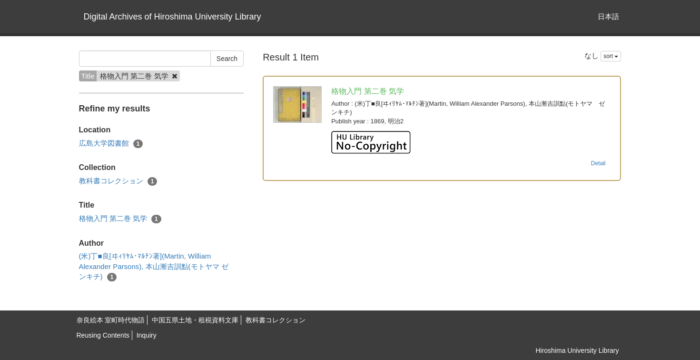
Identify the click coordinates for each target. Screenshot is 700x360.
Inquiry (147, 335)
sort (610, 56)
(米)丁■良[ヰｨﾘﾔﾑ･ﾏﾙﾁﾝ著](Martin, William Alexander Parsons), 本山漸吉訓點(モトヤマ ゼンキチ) (153, 266)
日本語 (608, 16)
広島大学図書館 (111, 143)
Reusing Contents (103, 335)
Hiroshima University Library (577, 350)
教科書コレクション (118, 181)
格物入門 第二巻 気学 (120, 218)
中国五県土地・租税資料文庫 (195, 320)
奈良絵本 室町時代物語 (111, 320)
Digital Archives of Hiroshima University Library (172, 16)
